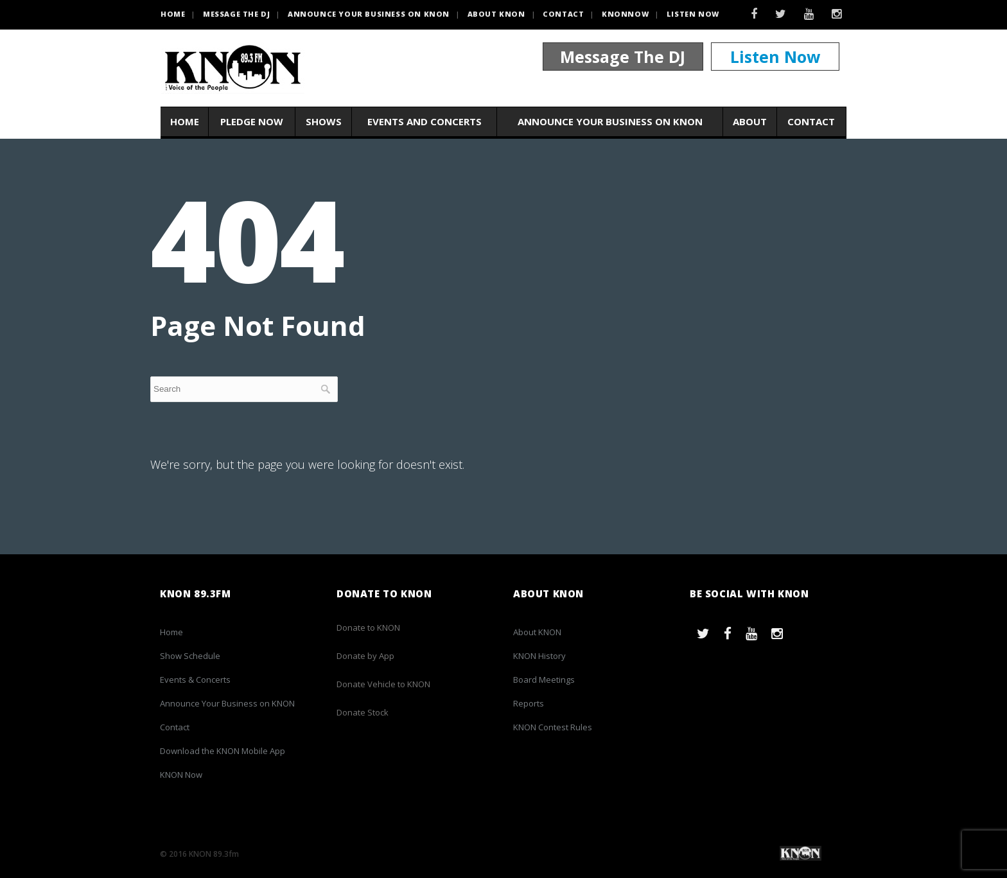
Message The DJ (622, 56)
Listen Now (693, 14)
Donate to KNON (368, 627)
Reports (528, 703)
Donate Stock (363, 712)
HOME (173, 14)
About (750, 121)
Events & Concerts (195, 679)
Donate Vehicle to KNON (383, 684)
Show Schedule (190, 656)
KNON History (539, 656)
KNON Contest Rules (552, 727)
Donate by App (365, 656)
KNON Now (181, 774)
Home (184, 121)
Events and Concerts (424, 121)
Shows (324, 121)
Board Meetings (544, 679)
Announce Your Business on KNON (369, 14)
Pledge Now (251, 121)
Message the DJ (236, 14)
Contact (563, 14)
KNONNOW (625, 14)
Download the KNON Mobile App (222, 751)
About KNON (496, 14)
